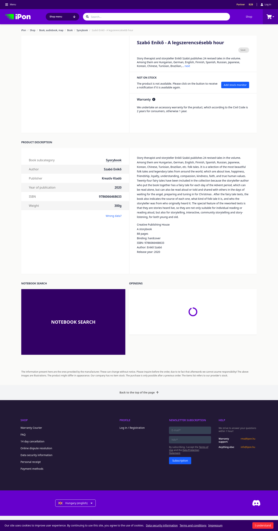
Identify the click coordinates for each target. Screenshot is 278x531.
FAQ (23, 434)
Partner (240, 4)
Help (222, 420)
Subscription (180, 460)
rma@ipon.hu (248, 438)
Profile (125, 420)
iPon (23, 30)
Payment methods (32, 468)
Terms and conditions (193, 525)
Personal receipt (31, 462)
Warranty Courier (31, 428)
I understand (263, 525)
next (187, 66)
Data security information (36, 455)
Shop (249, 16)
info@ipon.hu (248, 447)
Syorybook (82, 30)
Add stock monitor (235, 85)
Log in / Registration (132, 428)
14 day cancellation (32, 441)
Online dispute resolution (36, 448)
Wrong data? (114, 216)
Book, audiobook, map (51, 30)
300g (118, 206)
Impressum (215, 525)
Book (70, 30)
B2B (251, 4)
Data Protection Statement (184, 451)
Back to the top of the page (138, 392)
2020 (118, 187)
